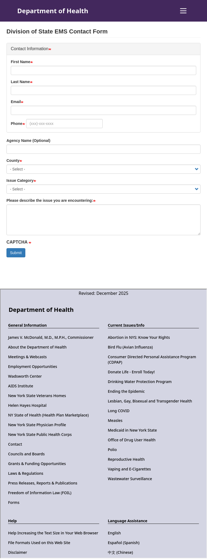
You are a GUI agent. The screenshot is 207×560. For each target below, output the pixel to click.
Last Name (20, 82)
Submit (16, 253)
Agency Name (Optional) (28, 140)
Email (16, 102)
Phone (16, 123)
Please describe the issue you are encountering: (49, 200)
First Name (20, 62)
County (12, 160)
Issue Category (19, 180)
